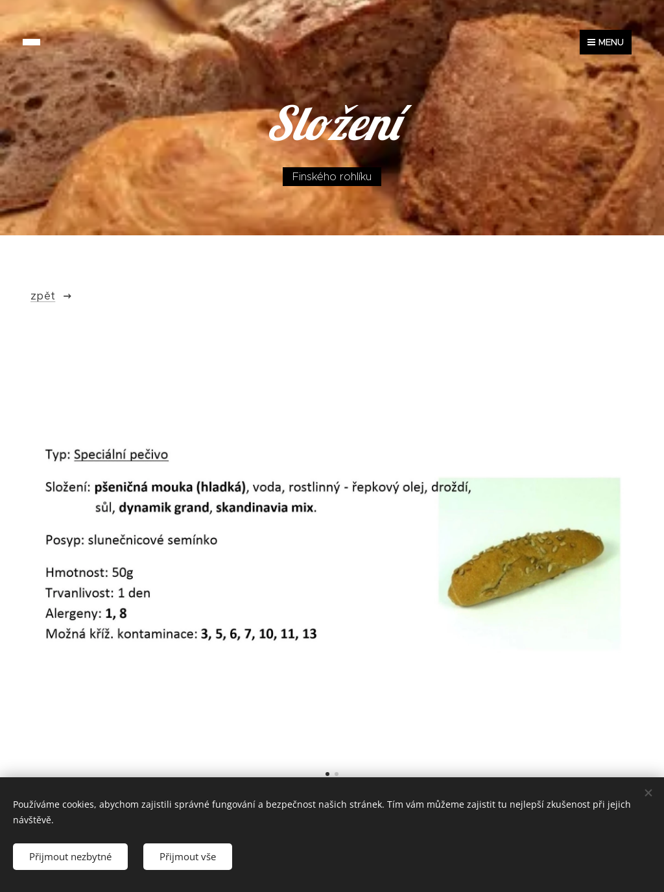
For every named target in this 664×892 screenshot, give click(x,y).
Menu (605, 42)
